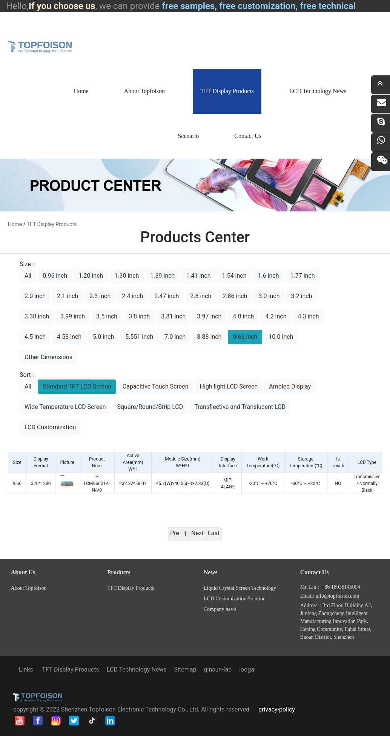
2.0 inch (35, 296)
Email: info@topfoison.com (329, 596)
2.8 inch (200, 296)
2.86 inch (235, 296)
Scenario (188, 136)
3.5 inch (106, 316)
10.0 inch (281, 336)
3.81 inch (173, 316)
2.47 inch (166, 296)
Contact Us (247, 136)
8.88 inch (209, 336)
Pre (174, 533)
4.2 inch (275, 316)
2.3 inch (100, 296)
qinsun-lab (218, 669)
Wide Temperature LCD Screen (65, 406)
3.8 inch (139, 316)
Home (81, 91)
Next (197, 533)
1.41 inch (198, 275)
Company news (220, 609)
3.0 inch (268, 296)
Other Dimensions (48, 357)
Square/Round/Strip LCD (150, 406)
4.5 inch (35, 336)
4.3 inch (308, 316)
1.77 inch (302, 275)
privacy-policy (276, 709)
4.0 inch (243, 316)
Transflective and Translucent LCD (240, 406)
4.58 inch (69, 336)
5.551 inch (139, 336)
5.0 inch (103, 336)
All (28, 275)
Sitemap (185, 669)
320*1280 (41, 483)
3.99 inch (72, 316)
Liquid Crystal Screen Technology (240, 588)
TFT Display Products (227, 91)
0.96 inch (55, 275)
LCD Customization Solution (235, 598)
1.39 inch (162, 275)
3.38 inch (37, 316)
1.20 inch (90, 275)
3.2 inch (301, 296)
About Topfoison (144, 91)
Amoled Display (290, 386)
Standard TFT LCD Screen (77, 386)
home (15, 224)
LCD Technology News (317, 91)
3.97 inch (209, 316)
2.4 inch (132, 296)
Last (214, 533)
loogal (247, 669)
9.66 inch (245, 336)
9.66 (17, 483)
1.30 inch (126, 275)
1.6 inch (268, 275)
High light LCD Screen (229, 386)
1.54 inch (234, 275)
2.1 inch (67, 296)
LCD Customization (50, 427)
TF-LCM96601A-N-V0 (97, 483)
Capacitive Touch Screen (156, 386)
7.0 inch (175, 336)
